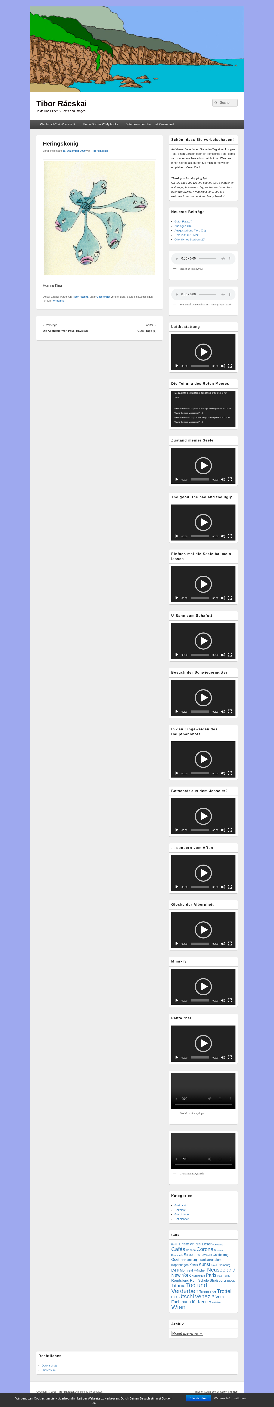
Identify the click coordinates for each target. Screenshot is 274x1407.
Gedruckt (180, 1205)
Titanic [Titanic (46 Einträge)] (178, 1285)
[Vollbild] (230, 366)
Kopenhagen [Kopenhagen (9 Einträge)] (180, 1265)
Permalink (58, 300)
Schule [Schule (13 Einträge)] (203, 1280)
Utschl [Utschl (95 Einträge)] (186, 1296)
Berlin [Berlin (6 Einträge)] (174, 1244)
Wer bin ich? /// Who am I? (57, 124)
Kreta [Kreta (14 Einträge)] (193, 1265)
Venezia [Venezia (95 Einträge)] (205, 1296)
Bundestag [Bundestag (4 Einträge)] (217, 1244)
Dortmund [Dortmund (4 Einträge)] (219, 1250)
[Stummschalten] (223, 366)
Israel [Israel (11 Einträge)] (202, 1259)
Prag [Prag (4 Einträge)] (219, 1276)
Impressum (48, 1370)
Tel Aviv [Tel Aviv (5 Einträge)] (231, 1280)
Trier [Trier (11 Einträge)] (213, 1292)
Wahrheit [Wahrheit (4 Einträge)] (216, 1302)
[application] (203, 352)
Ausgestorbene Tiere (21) (190, 230)
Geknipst (179, 1210)
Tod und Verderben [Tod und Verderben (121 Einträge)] (189, 1288)
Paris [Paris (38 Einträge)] (211, 1275)
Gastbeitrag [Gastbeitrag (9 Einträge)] (221, 1255)
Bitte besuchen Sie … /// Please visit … (152, 124)
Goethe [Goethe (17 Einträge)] (177, 1259)
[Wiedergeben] (177, 366)
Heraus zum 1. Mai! (186, 235)
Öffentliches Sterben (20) (189, 239)
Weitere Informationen (230, 1398)
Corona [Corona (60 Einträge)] (205, 1249)
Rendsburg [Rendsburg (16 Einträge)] (180, 1280)
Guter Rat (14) (183, 221)
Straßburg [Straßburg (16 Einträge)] (218, 1280)
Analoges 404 (183, 226)
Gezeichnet (103, 296)
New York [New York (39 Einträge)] (181, 1275)
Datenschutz (49, 1365)
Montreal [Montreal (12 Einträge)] (186, 1270)
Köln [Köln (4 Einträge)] (213, 1265)
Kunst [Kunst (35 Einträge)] (204, 1264)
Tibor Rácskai (61, 103)
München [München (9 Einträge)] (200, 1270)
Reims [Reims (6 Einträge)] (226, 1275)
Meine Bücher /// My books (100, 124)
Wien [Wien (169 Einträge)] (178, 1307)
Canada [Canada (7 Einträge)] (191, 1250)
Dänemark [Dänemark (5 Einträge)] (177, 1255)
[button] (203, 352)
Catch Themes (229, 1391)
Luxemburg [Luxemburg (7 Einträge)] (223, 1265)
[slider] (200, 366)
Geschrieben (182, 1214)
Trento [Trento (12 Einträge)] (204, 1292)
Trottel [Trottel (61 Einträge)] (224, 1291)
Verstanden (199, 1398)
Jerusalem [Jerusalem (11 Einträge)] (214, 1259)
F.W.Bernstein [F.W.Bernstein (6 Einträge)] (203, 1255)
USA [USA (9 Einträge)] (174, 1297)
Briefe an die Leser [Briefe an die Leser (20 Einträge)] (195, 1244)
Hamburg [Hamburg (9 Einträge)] (190, 1259)
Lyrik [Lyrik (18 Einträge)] (175, 1270)
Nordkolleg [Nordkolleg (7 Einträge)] (198, 1275)
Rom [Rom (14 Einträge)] (193, 1280)
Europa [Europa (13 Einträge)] (189, 1255)
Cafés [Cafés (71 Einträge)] (178, 1249)
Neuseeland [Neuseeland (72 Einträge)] (221, 1270)
